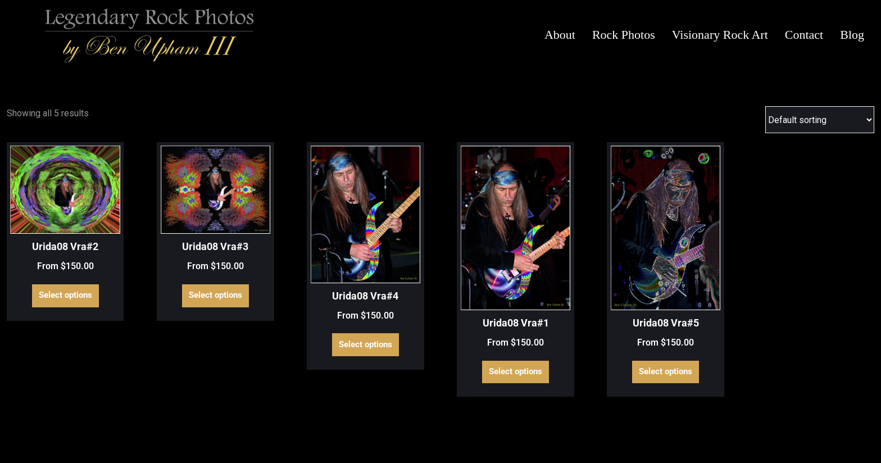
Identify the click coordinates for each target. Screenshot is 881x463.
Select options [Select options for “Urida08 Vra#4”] (365, 344)
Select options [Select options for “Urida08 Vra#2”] (65, 295)
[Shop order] (819, 119)
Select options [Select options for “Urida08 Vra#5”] (665, 371)
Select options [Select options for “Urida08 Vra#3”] (215, 295)
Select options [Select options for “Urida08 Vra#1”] (515, 371)
